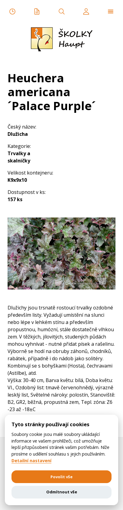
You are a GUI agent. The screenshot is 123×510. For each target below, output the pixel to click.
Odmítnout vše (61, 492)
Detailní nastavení (31, 460)
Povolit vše (61, 476)
